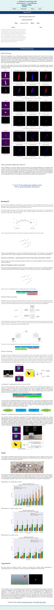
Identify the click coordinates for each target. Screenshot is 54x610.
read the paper (27, 602)
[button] (32, 23)
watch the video (40, 602)
